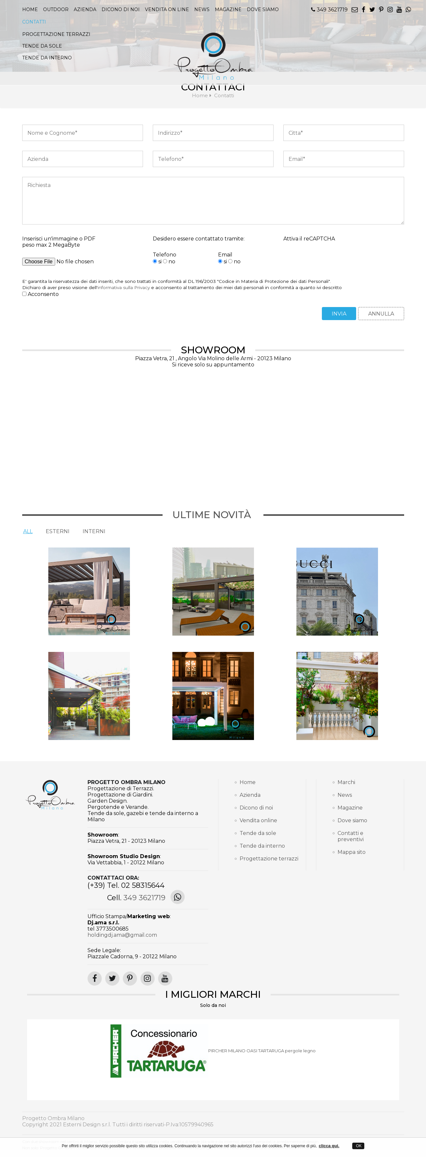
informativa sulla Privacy (124, 287)
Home (30, 9)
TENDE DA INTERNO (47, 58)
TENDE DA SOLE (42, 46)
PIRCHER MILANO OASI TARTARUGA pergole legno (262, 1051)
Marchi (346, 782)
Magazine (350, 808)
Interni (94, 531)
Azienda (85, 9)
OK (358, 1146)
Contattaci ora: (113, 878)
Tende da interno (262, 846)
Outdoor (56, 9)
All (28, 531)
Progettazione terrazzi (265, 859)
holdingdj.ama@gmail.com (122, 935)
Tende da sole (258, 833)
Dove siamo (263, 9)
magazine (228, 9)
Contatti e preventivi (351, 836)
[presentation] (333, 264)
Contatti (34, 22)
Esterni (58, 531)
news (202, 9)
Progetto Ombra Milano (126, 782)
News (345, 795)
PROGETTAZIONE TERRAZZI (56, 34)
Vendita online (258, 820)
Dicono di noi (121, 9)
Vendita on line (167, 9)
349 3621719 (329, 10)
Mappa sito (352, 852)
